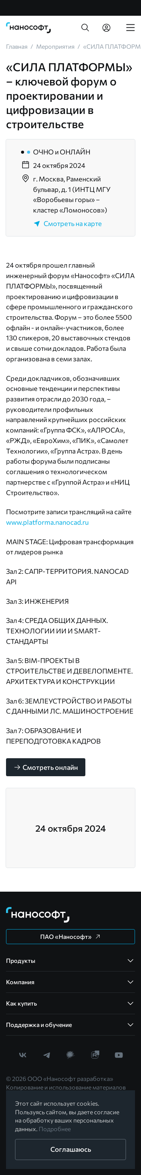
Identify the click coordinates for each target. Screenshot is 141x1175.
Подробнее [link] (55, 1128)
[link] (28, 27)
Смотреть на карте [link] (67, 223)
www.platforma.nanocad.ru (47, 522)
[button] (85, 27)
